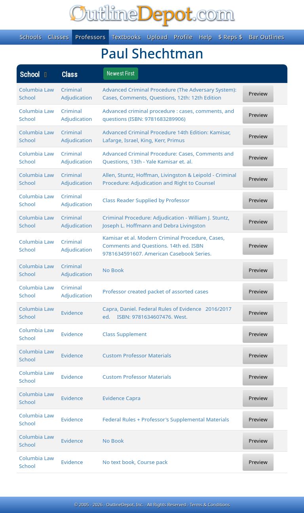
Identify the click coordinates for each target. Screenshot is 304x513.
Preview (258, 93)
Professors (90, 37)
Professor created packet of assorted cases (155, 291)
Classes (58, 37)
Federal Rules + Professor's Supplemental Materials (166, 419)
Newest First (121, 73)
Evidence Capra (122, 398)
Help (205, 37)
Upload (157, 37)
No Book (113, 270)
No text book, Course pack (135, 462)
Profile (183, 37)
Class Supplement (125, 334)
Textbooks (126, 37)
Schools (31, 37)
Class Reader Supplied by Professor (146, 200)
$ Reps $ (230, 37)
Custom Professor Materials (137, 355)
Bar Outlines (266, 37)
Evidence (72, 312)
